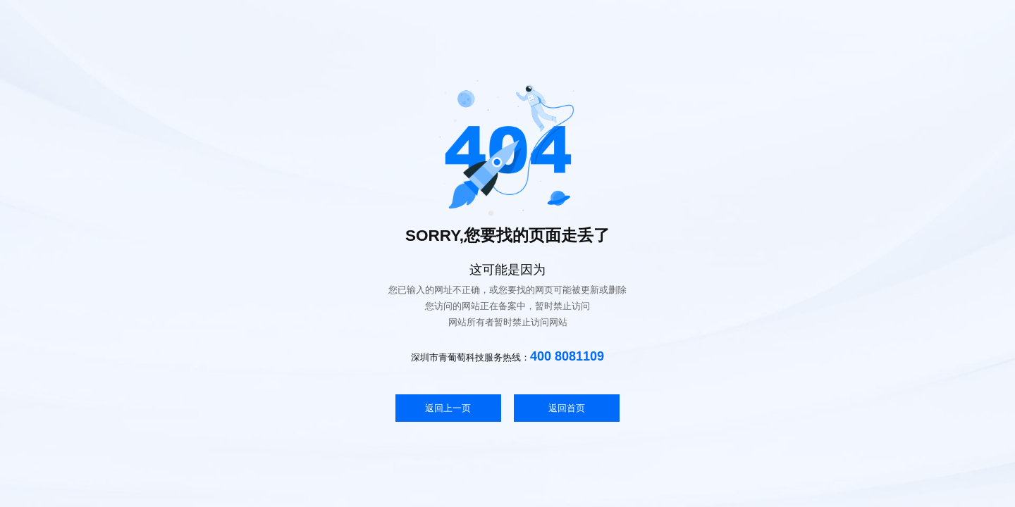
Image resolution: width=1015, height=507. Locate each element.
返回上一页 (448, 408)
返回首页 (566, 408)
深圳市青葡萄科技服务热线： (507, 356)
